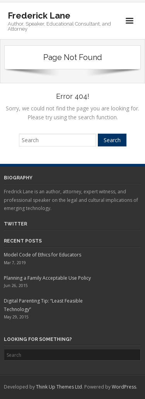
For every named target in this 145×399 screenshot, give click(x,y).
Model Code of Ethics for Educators (42, 254)
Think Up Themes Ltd (59, 387)
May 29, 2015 (16, 317)
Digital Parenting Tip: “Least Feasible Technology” (43, 305)
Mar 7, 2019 (15, 262)
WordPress (124, 387)
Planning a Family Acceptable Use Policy (47, 278)
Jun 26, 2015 (16, 285)
